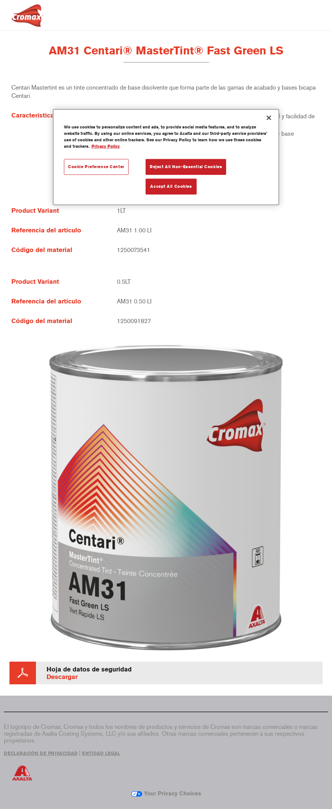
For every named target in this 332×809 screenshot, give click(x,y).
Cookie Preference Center (96, 166)
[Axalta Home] (27, 21)
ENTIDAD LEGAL (101, 753)
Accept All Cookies (171, 186)
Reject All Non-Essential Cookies (186, 166)
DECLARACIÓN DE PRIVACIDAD (41, 753)
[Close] (269, 118)
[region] (166, 157)
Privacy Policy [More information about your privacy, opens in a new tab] (106, 146)
